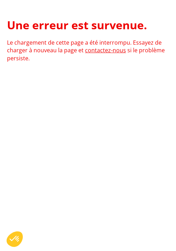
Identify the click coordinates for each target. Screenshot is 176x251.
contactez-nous (105, 50)
